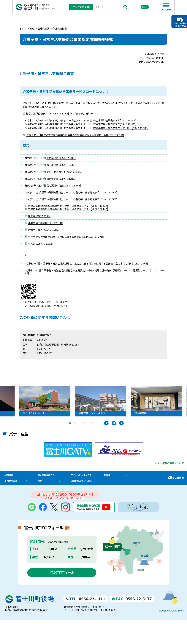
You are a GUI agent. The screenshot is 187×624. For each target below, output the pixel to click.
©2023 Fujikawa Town (171, 614)
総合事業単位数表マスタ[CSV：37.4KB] (114, 124)
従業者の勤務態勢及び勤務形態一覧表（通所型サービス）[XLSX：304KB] (68, 209)
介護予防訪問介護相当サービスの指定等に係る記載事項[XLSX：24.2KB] (78, 192)
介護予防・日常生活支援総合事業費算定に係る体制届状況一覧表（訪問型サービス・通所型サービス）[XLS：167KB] (94, 272)
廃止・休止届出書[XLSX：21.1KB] (64, 172)
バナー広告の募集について (169, 463)
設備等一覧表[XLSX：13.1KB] (44, 229)
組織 (32, 28)
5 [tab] (83, 423)
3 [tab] (74, 423)
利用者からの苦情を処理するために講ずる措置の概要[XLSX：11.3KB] (66, 236)
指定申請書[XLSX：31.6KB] (61, 178)
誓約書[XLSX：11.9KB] (40, 243)
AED (40, 483)
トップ (23, 28)
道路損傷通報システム (86, 483)
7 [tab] (92, 423)
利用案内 (8, 476)
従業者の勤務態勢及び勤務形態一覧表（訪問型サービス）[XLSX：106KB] (68, 206)
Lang (141, 7)
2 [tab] (70, 423)
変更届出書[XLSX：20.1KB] (61, 158)
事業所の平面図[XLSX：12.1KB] (45, 223)
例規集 (113, 476)
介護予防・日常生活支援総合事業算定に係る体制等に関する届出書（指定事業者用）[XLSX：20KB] (94, 263)
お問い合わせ (177, 479)
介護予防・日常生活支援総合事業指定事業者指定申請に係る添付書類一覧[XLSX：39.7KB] (75, 135)
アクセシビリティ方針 (86, 476)
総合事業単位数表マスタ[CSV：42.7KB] (47, 113)
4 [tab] (79, 423)
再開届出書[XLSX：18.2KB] (61, 165)
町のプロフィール (62, 576)
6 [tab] (88, 423)
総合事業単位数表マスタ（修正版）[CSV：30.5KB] (120, 128)
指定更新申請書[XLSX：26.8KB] (63, 185)
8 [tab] (97, 423)
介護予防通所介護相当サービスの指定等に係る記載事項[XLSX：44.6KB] (78, 199)
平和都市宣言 (10, 483)
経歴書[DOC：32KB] (39, 216)
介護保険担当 (59, 28)
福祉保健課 (43, 28)
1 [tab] (65, 423)
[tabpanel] (89, 401)
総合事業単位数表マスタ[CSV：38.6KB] (114, 120)
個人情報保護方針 (48, 476)
